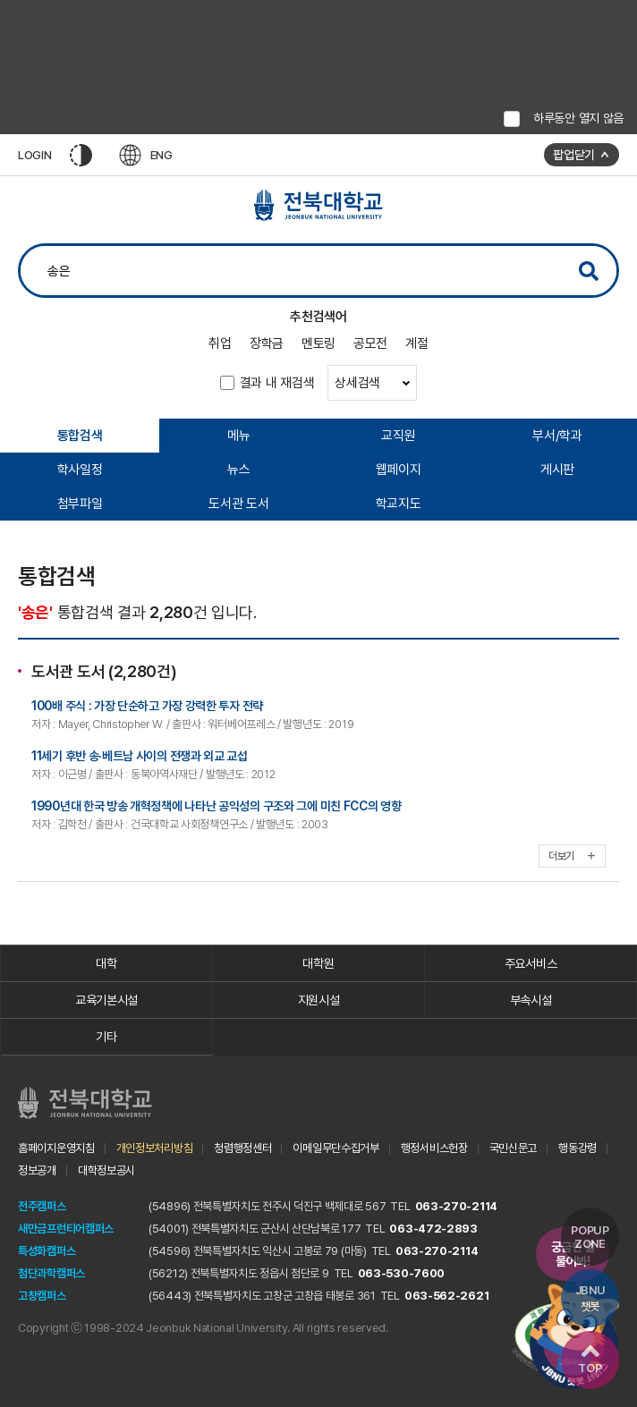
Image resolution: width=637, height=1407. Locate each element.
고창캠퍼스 (42, 1295)
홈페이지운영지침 (56, 1148)
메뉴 (238, 436)
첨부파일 (80, 504)
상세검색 (372, 383)
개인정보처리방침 (154, 1148)
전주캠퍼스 (42, 1206)
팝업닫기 (574, 155)
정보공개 (37, 1170)
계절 (416, 343)
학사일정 (80, 470)
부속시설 (531, 1000)
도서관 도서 (238, 504)
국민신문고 (513, 1148)
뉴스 (238, 470)
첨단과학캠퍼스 (51, 1273)
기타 (106, 1037)
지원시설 (319, 1000)
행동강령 (577, 1148)
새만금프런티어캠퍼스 (66, 1228)
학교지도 (398, 504)
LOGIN (35, 155)
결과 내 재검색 (277, 383)
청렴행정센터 (242, 1148)
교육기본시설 (106, 1000)
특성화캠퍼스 (46, 1251)
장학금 (267, 343)
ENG (146, 155)
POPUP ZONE (590, 1237)
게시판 (557, 470)
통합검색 (80, 436)
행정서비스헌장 (434, 1148)
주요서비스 (531, 963)
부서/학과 (557, 436)
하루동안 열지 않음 (578, 118)
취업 (219, 343)
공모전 (370, 343)
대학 (106, 963)
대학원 (318, 963)
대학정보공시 (106, 1170)
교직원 (398, 436)
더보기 (572, 856)
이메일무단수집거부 (335, 1148)
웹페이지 (398, 470)
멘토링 (318, 343)
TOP (589, 1360)
